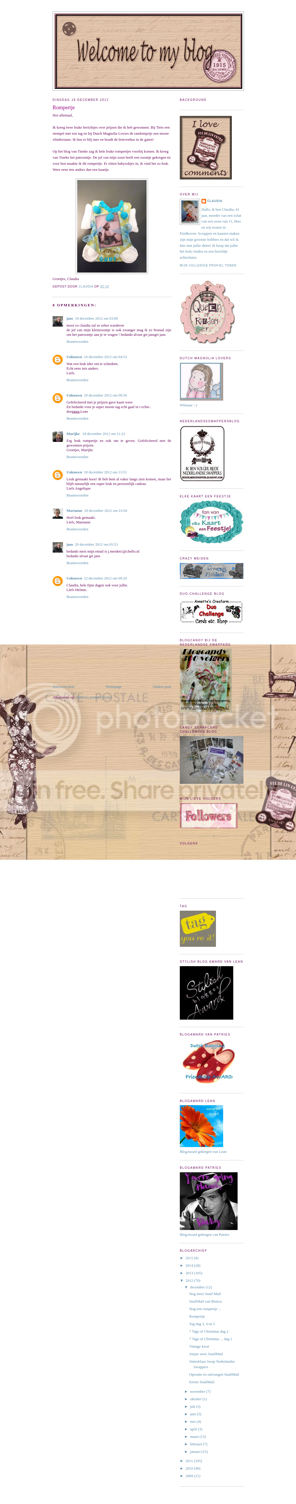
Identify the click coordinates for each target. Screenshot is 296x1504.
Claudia (215, 201)
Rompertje (197, 1316)
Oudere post (162, 686)
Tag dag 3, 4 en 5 (202, 1324)
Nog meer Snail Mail (205, 1294)
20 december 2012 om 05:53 (96, 544)
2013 (190, 1273)
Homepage (114, 686)
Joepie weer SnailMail (206, 1354)
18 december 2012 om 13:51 (105, 472)
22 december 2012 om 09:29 (105, 578)
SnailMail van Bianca (205, 1301)
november (198, 1391)
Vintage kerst (199, 1346)
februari (196, 1444)
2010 (190, 1468)
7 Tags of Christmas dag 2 (208, 1331)
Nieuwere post (63, 686)
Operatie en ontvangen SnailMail (214, 1374)
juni (193, 1414)
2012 (190, 1280)
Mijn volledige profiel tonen (208, 265)
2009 (190, 1476)
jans (69, 318)
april (194, 1429)
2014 (190, 1265)
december (198, 1287)
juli (193, 1406)
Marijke (73, 433)
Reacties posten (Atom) (94, 697)
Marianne (74, 510)
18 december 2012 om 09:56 (105, 395)
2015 (190, 1258)
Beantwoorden (77, 341)
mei (193, 1421)
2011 (190, 1461)
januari (195, 1451)
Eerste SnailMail (201, 1382)
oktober (196, 1399)
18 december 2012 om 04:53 (105, 357)
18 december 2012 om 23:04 (105, 510)
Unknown (74, 357)
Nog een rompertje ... (205, 1309)
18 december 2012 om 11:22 (103, 433)
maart (195, 1436)
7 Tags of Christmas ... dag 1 (210, 1339)
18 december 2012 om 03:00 (96, 318)
